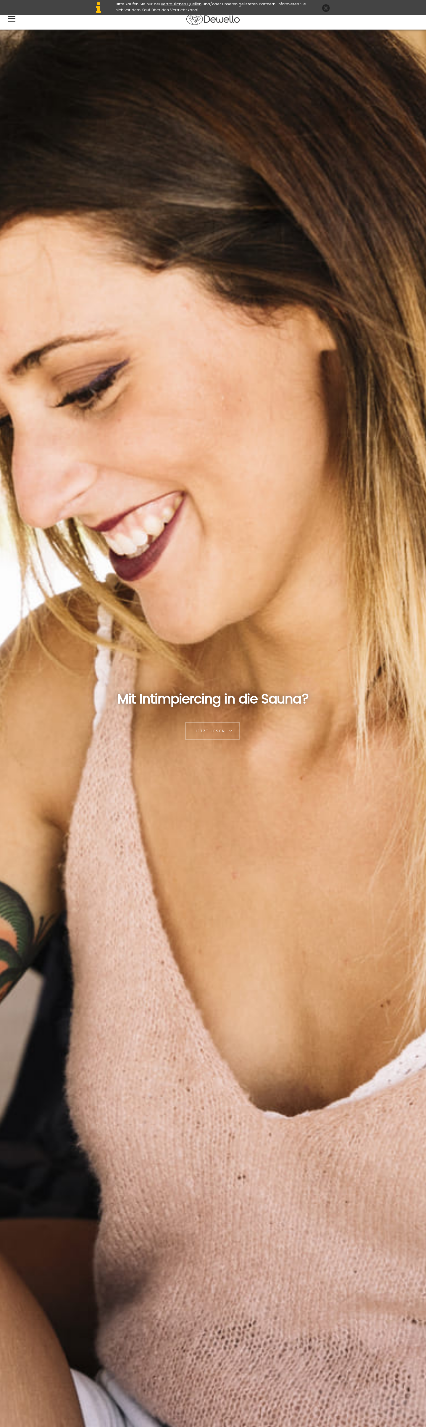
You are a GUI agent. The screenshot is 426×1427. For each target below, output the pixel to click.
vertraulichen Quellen (181, 4)
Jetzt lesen (210, 731)
